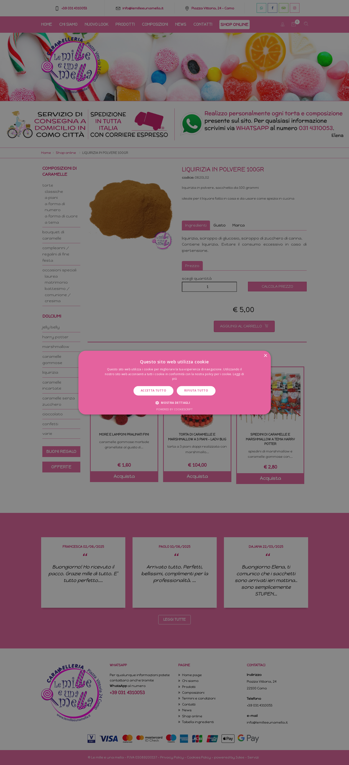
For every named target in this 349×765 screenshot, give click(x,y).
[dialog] (174, 382)
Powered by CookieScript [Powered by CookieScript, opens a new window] (174, 409)
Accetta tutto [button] (153, 391)
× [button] (265, 356)
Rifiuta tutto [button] (196, 391)
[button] (174, 402)
